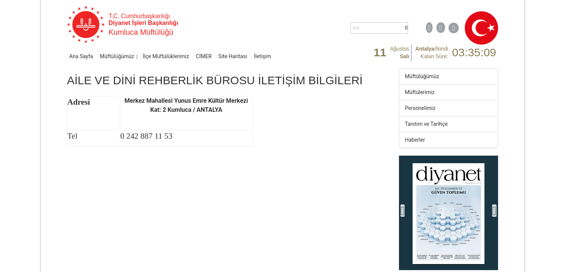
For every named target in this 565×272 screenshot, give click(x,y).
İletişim (262, 56)
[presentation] (402, 210)
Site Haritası (233, 56)
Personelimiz (420, 108)
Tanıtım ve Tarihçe (426, 124)
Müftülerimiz (420, 92)
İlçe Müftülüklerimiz (166, 56)
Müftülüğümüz (117, 56)
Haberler (415, 140)
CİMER (204, 56)
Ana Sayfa (81, 56)
